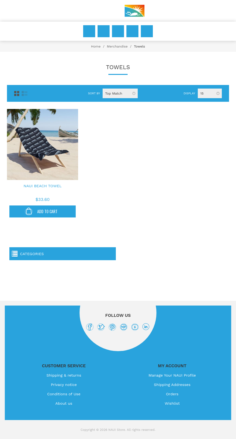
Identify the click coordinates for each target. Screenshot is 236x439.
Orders (172, 394)
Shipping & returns (63, 375)
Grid (16, 93)
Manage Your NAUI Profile (172, 375)
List (24, 93)
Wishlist (132, 31)
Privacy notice (64, 384)
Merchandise (117, 46)
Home (95, 46)
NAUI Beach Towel (43, 186)
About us (63, 403)
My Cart (147, 31)
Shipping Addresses (172, 384)
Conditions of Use (64, 394)
